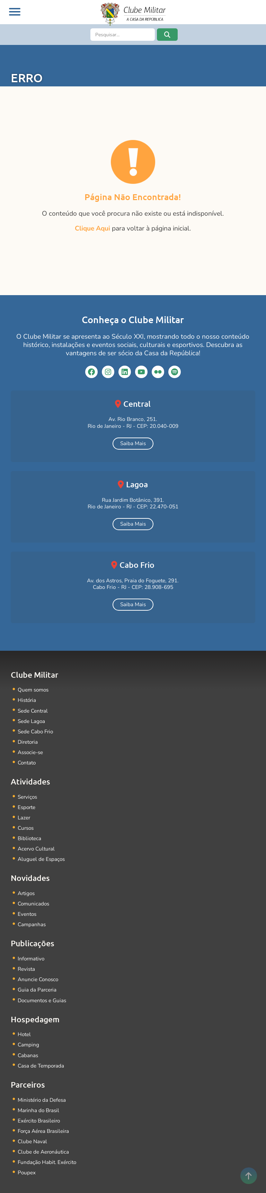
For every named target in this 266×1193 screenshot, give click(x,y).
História (27, 699)
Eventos (27, 908)
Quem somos (33, 689)
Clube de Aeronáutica (44, 1141)
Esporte (27, 804)
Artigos (26, 888)
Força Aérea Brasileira (44, 1121)
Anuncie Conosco (38, 972)
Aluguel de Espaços (41, 854)
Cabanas (28, 1047)
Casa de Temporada (41, 1057)
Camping (28, 1037)
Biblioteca (30, 834)
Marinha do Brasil (39, 1101)
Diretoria (28, 740)
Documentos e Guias (42, 993)
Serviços (28, 794)
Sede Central (33, 709)
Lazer (24, 814)
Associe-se (31, 750)
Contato (27, 760)
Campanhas (32, 918)
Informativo (31, 952)
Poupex (27, 1161)
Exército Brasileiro (40, 1111)
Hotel (24, 1027)
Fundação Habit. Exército (48, 1151)
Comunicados (34, 898)
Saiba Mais (133, 443)
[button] (167, 34)
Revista (26, 962)
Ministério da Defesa (42, 1091)
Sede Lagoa (31, 719)
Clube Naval (32, 1131)
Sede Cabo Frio (36, 730)
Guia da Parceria (37, 982)
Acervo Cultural (37, 844)
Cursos (26, 824)
